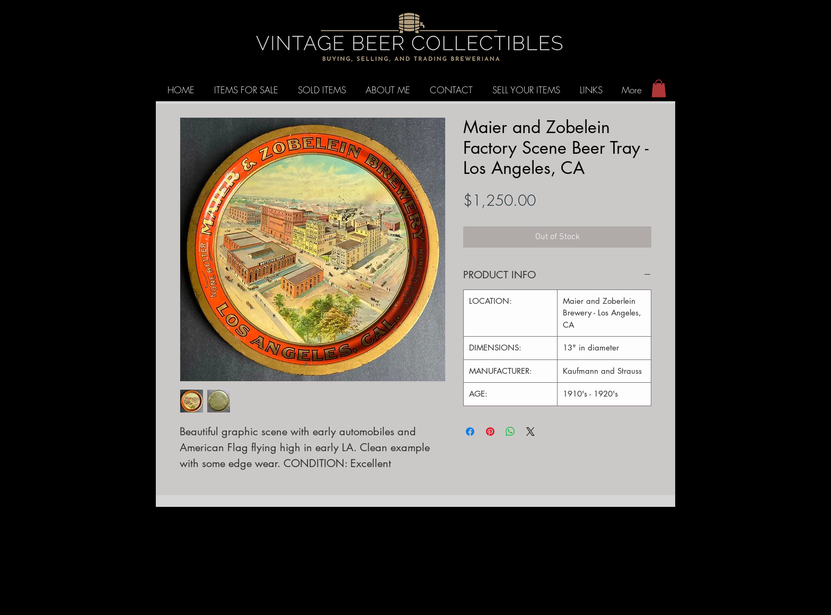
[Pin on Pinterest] (490, 431)
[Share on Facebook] (470, 431)
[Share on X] (530, 431)
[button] (658, 88)
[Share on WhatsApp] (510, 431)
